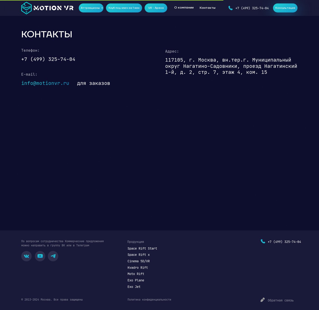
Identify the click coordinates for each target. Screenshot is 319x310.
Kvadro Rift (138, 267)
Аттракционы (90, 8)
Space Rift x (139, 254)
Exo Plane (136, 280)
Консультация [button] (285, 8)
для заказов (93, 83)
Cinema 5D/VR (139, 261)
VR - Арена (156, 8)
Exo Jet (134, 287)
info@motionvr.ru (45, 83)
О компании (184, 8)
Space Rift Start (142, 248)
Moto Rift (136, 274)
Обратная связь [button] (281, 300)
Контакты (208, 8)
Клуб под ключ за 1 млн (124, 8)
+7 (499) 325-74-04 (252, 8)
